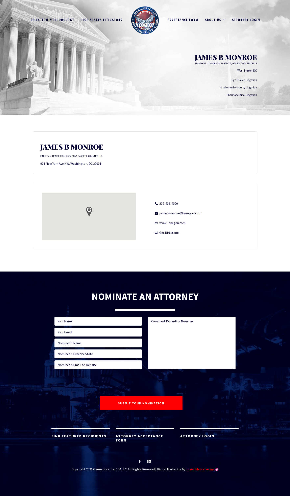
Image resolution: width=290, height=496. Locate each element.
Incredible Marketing (200, 469)
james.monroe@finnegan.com (180, 213)
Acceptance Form (183, 20)
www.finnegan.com (172, 223)
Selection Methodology (52, 20)
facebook (140, 463)
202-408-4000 (168, 203)
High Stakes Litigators (101, 20)
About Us (213, 20)
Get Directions (169, 233)
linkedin (149, 463)
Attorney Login (246, 20)
